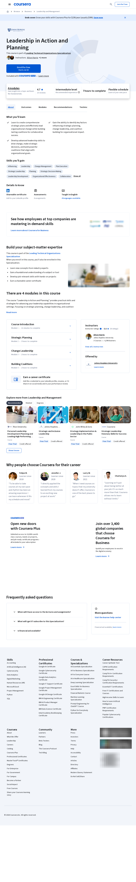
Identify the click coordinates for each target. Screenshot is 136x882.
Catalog (10, 748)
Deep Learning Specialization (82, 682)
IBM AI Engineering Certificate (50, 698)
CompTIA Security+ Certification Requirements (113, 681)
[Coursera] (22, 4)
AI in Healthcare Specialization (82, 678)
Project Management (15, 690)
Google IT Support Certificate (50, 684)
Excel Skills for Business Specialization (80, 687)
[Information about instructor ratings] (101, 329)
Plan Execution (61, 166)
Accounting (11, 663)
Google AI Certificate (47, 666)
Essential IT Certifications (113, 686)
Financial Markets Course (80, 693)
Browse (17, 11)
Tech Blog (43, 752)
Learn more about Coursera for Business (29, 230)
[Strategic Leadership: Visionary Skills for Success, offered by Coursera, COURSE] (115, 432)
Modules (42, 107)
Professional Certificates (17, 756)
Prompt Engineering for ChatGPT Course (80, 705)
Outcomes (26, 107)
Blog (40, 744)
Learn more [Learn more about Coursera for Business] (103, 556)
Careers (10, 744)
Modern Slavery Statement (81, 772)
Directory (74, 764)
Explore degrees (62, 546)
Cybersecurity (12, 671)
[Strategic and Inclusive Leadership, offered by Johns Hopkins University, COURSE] (53, 432)
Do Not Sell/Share (78, 776)
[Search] (111, 4)
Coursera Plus (12, 752)
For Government (13, 772)
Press (73, 733)
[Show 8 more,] (14, 450)
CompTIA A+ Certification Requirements (112, 675)
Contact (74, 756)
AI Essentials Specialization (81, 666)
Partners (42, 736)
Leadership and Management (48, 11)
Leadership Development (18, 176)
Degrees (10, 764)
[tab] (14, 403)
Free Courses (12, 788)
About (11, 107)
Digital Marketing (13, 679)
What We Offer (12, 736)
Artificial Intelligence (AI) (16, 667)
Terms (73, 740)
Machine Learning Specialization (77, 698)
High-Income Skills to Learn (113, 697)
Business (28, 11)
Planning (32, 171)
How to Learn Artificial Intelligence (111, 702)
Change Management (43, 166)
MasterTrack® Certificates (17, 760)
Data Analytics (12, 675)
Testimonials (86, 107)
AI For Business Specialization (82, 670)
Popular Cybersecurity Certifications (111, 716)
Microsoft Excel (13, 686)
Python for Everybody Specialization (79, 711)
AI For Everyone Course (80, 674)
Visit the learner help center (108, 617)
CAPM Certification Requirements (110, 668)
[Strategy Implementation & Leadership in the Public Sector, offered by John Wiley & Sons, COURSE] (84, 434)
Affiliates (74, 768)
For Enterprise (12, 768)
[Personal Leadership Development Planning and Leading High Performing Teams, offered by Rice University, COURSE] (21, 434)
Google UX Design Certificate (50, 694)
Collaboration (65, 176)
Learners (42, 733)
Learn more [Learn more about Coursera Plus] (18, 547)
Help (72, 748)
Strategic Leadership (16, 171)
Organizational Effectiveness (44, 176)
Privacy (73, 744)
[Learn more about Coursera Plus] (43, 76)
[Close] (125, 17)
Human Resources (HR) (16, 682)
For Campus (11, 776)
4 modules (14, 88)
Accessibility (76, 752)
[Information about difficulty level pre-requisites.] (79, 92)
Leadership (25, 166)
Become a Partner (14, 780)
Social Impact (12, 784)
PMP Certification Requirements (109, 709)
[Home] (7, 11)
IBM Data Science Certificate (50, 709)
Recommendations (63, 107)
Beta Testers (44, 740)
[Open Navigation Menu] (9, 4)
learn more (117, 627)
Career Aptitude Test (111, 663)
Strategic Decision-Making (51, 171)
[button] (43, 57)
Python (9, 694)
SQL (8, 698)
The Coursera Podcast (48, 748)
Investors (74, 736)
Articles (74, 760)
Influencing (12, 166)
